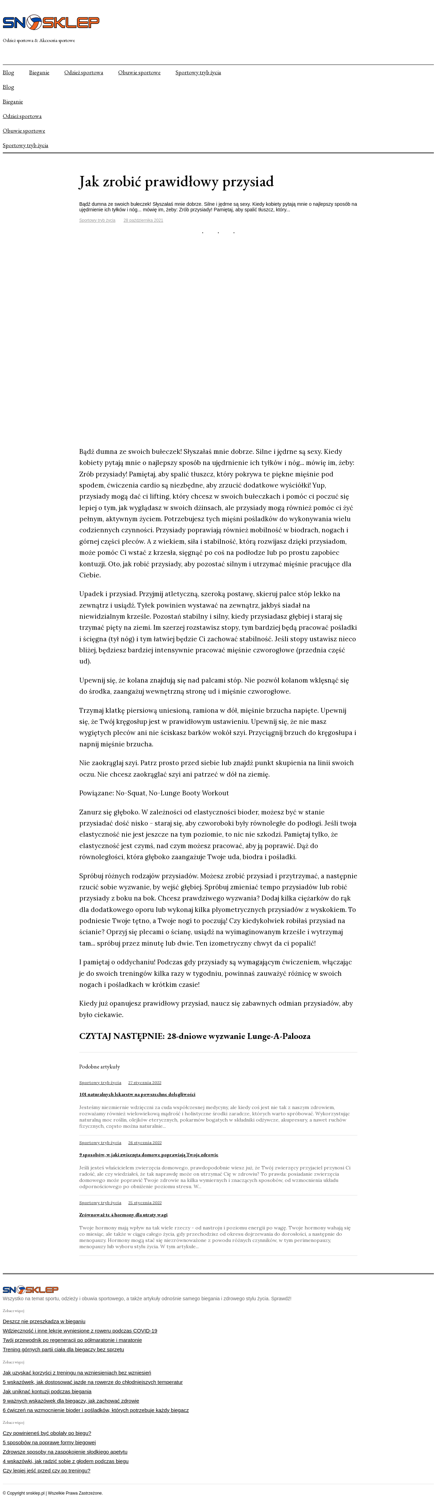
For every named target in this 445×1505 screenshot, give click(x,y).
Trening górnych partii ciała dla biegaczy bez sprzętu (63, 1349)
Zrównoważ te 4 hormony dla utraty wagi (123, 1214)
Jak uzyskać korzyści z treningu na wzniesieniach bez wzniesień (77, 1373)
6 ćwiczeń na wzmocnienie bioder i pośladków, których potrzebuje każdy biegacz (96, 1410)
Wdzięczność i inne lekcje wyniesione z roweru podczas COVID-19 (80, 1331)
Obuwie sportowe (139, 72)
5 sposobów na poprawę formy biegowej (49, 1442)
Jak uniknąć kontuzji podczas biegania (47, 1391)
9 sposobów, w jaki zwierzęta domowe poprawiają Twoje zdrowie (148, 1154)
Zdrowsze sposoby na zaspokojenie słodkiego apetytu (65, 1452)
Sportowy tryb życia (198, 72)
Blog (8, 72)
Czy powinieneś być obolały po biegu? (47, 1433)
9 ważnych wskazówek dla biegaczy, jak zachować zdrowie (71, 1401)
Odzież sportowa (83, 72)
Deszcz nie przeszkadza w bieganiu (44, 1321)
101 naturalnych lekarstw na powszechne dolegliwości (137, 1094)
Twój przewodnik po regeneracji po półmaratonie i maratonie (72, 1340)
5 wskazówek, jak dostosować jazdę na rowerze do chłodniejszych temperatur (93, 1382)
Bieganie (39, 72)
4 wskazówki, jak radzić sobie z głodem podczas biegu (66, 1461)
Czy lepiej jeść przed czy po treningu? (46, 1470)
